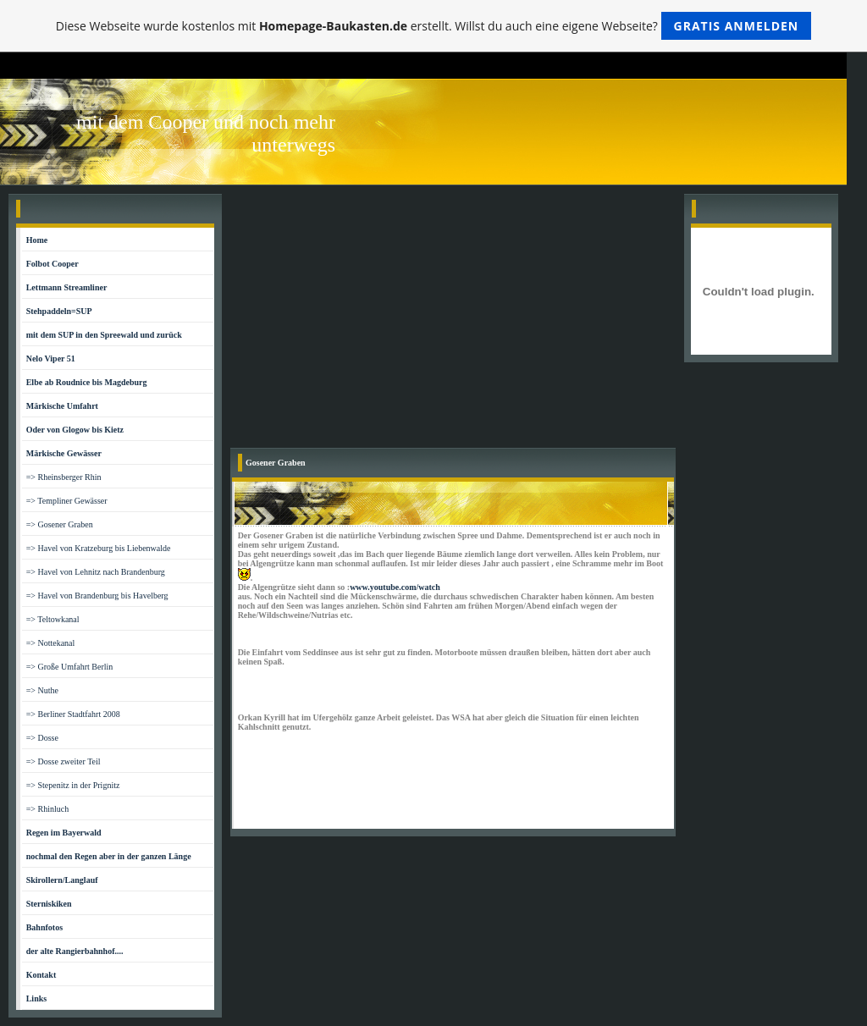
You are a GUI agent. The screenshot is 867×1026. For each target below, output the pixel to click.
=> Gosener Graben (59, 524)
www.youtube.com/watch (395, 587)
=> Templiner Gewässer (67, 500)
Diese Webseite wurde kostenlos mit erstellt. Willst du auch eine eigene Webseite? (434, 26)
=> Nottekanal (50, 643)
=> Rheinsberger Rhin (64, 477)
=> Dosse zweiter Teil (63, 761)
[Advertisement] (453, 320)
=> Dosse (42, 737)
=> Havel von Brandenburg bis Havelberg (97, 595)
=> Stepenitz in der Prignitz (73, 785)
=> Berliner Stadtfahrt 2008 (73, 714)
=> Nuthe (42, 690)
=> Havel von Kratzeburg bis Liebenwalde (98, 548)
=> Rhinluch (47, 809)
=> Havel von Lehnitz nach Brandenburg (95, 571)
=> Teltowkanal (53, 619)
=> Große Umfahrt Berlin (69, 666)
